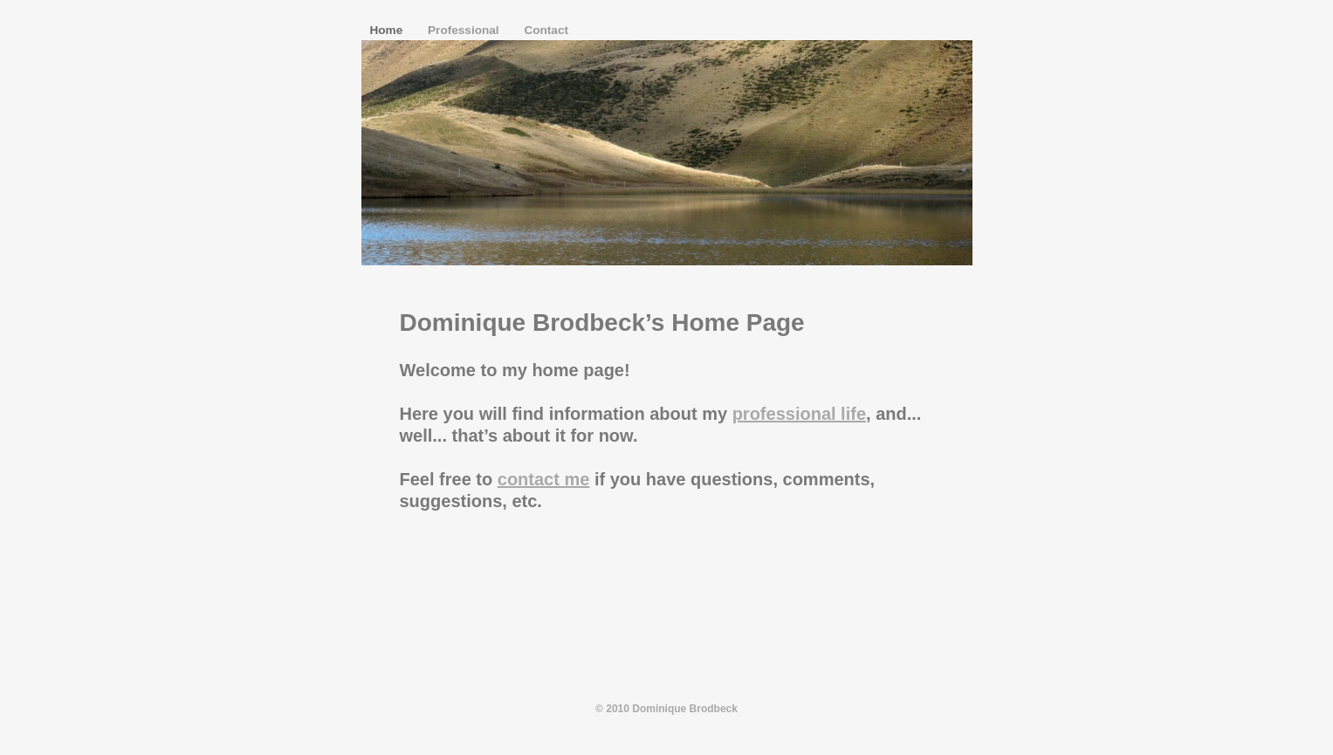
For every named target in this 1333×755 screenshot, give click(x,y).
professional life (799, 413)
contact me (544, 479)
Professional (465, 30)
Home (388, 30)
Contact (546, 30)
